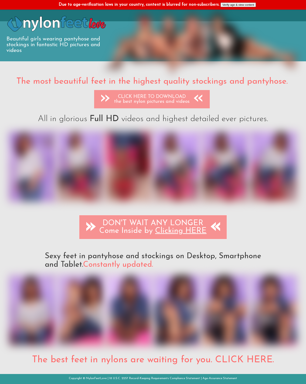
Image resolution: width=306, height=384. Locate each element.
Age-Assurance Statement (220, 378)
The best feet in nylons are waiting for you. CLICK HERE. (153, 360)
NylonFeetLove (96, 378)
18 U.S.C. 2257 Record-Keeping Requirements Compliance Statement (154, 378)
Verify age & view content (238, 4)
